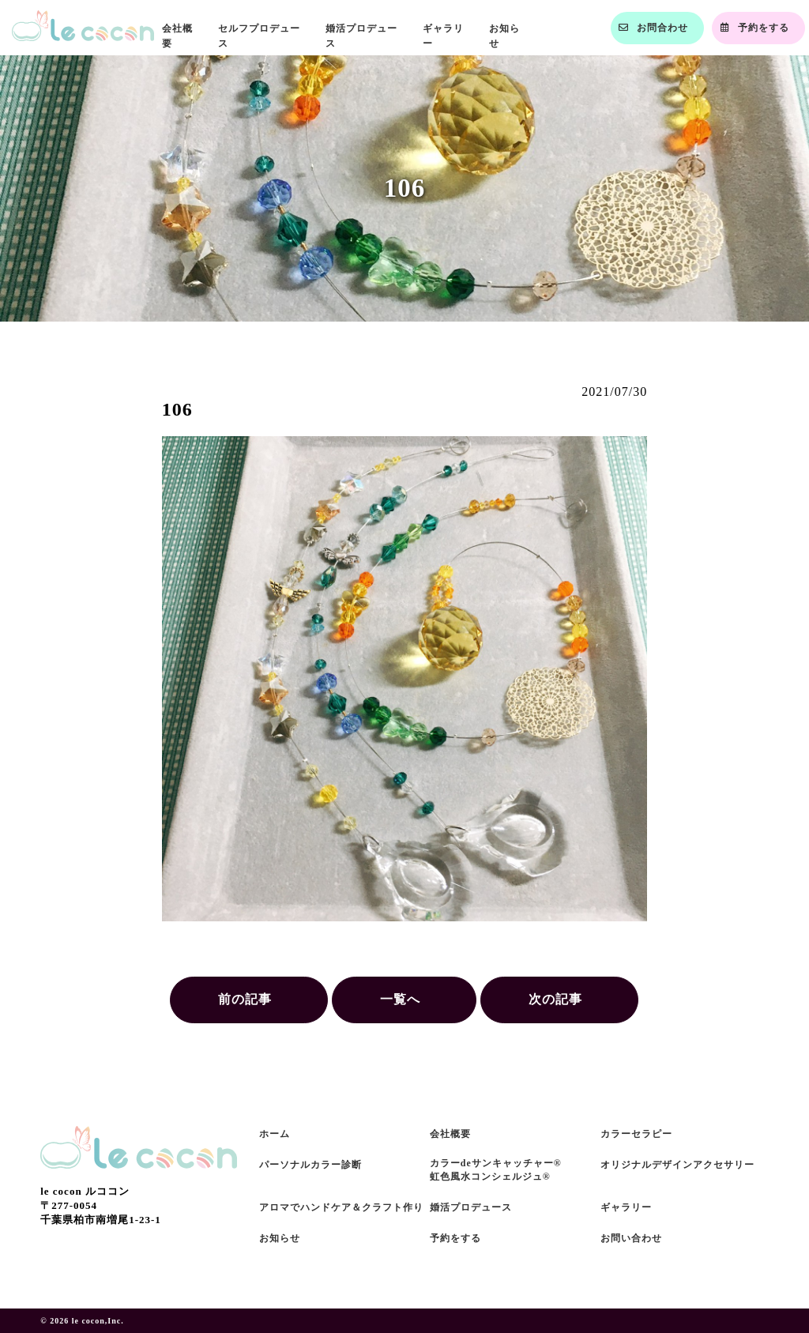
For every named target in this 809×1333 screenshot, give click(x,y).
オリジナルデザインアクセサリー (677, 1164)
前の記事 (245, 999)
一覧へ (400, 999)
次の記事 (555, 999)
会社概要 (450, 1133)
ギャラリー (626, 1207)
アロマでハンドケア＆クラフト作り (341, 1207)
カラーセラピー (636, 1133)
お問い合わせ (631, 1238)
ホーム (274, 1133)
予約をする (455, 1238)
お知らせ (279, 1238)
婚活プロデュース (471, 1207)
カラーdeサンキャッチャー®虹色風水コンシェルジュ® (496, 1170)
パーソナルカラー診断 (310, 1164)
